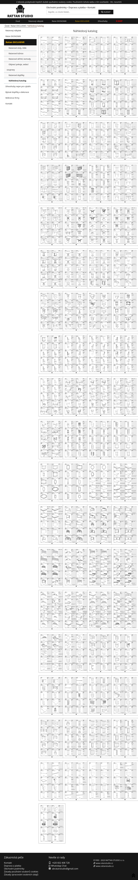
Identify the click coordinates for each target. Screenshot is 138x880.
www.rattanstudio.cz (105, 866)
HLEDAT (106, 12)
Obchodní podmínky (56, 7)
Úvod (18, 21)
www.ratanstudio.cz (104, 863)
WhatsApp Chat (57, 865)
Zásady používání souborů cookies (21, 871)
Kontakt (91, 7)
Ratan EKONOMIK (59, 21)
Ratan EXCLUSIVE (82, 21)
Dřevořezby (102, 21)
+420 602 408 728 (61, 862)
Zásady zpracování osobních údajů (21, 874)
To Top (134, 876)
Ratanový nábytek (35, 21)
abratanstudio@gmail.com (65, 868)
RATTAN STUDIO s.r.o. (115, 860)
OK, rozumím (116, 2)
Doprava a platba (77, 7)
